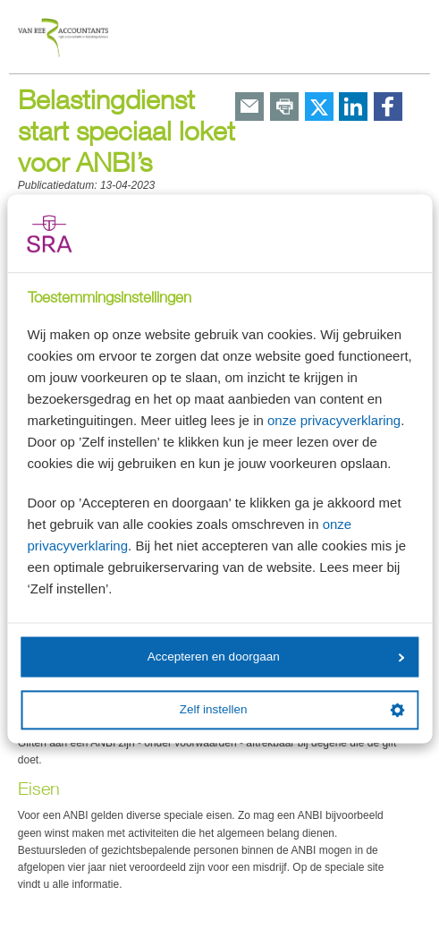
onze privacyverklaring (334, 421)
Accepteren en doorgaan (276, 656)
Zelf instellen (292, 710)
